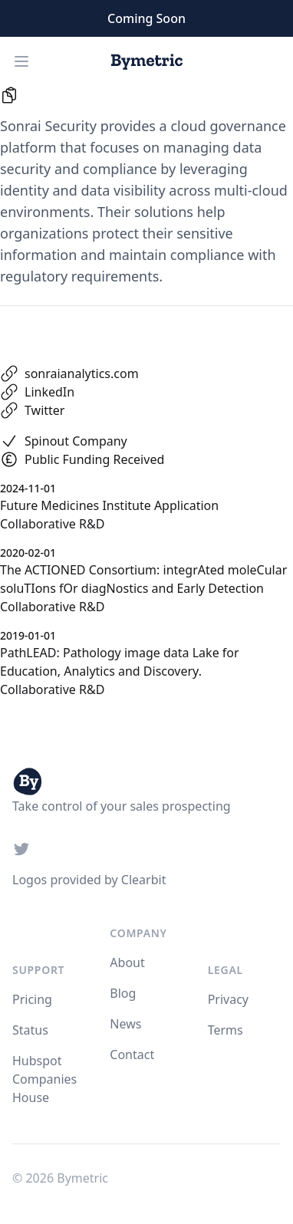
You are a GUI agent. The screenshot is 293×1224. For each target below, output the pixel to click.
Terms (225, 1030)
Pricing (32, 999)
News (125, 1023)
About (127, 962)
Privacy (228, 999)
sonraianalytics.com (82, 373)
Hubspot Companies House (44, 1079)
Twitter (44, 410)
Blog (123, 993)
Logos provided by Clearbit (89, 879)
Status (30, 1030)
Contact (132, 1054)
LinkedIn (49, 391)
